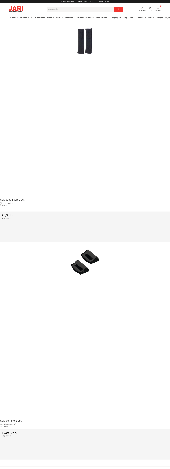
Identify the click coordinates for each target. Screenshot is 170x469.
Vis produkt (6, 218)
